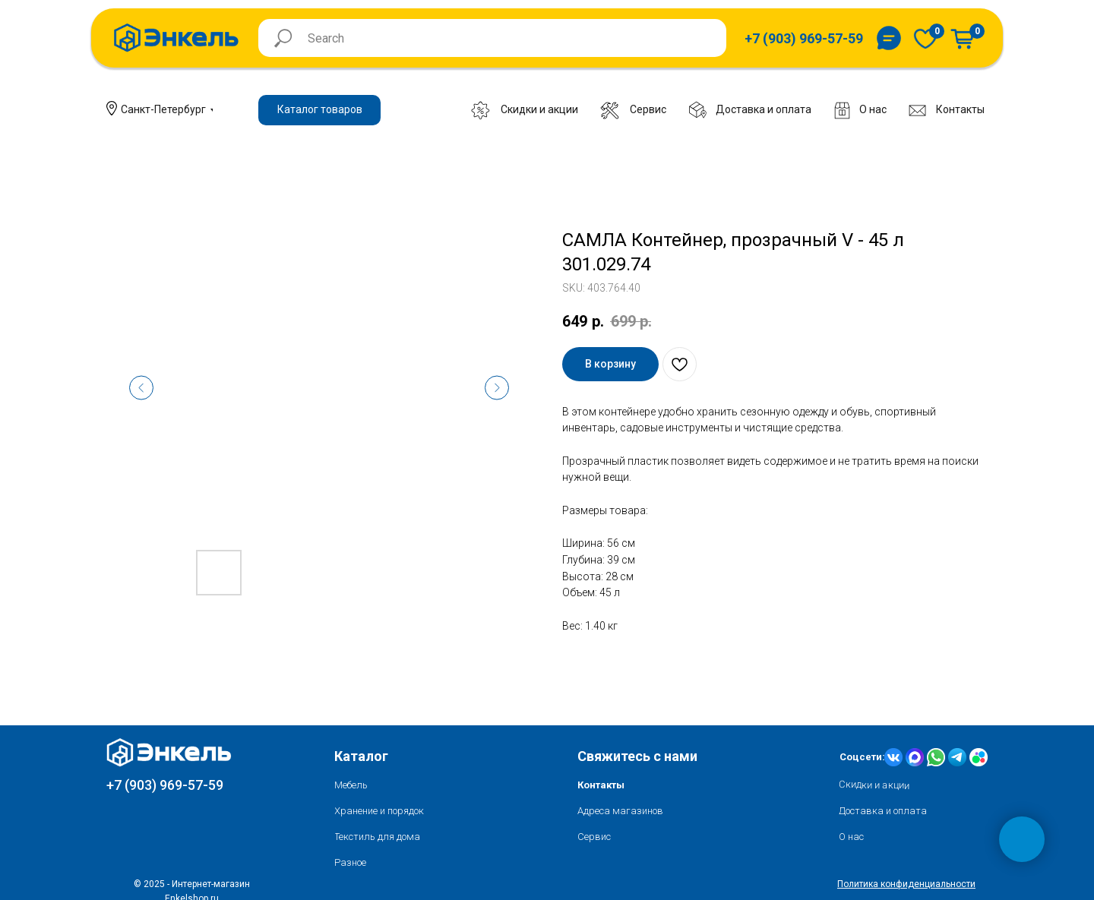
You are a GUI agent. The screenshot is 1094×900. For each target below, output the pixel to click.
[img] (925, 38)
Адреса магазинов (620, 810)
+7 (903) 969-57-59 (164, 785)
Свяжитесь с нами (637, 756)
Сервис (594, 836)
